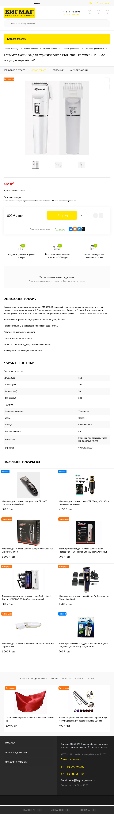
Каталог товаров (57, 39)
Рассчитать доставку (40, 230)
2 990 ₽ (85, 512)
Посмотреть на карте (71, 760)
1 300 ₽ (28, 559)
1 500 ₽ (28, 654)
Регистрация (102, 3)
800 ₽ (28, 512)
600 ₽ (28, 607)
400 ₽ (64, 726)
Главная (36, 3)
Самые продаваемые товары (39, 680)
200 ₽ (11, 726)
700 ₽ (85, 559)
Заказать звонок (71, 14)
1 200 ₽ (85, 607)
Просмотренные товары (78, 680)
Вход (92, 3)
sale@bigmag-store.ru (82, 781)
